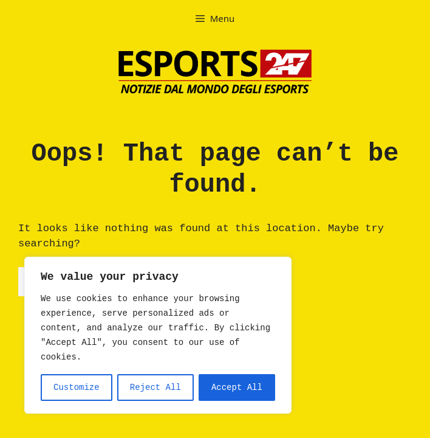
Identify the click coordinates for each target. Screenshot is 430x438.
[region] (158, 335)
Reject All (155, 387)
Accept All (236, 387)
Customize (76, 387)
